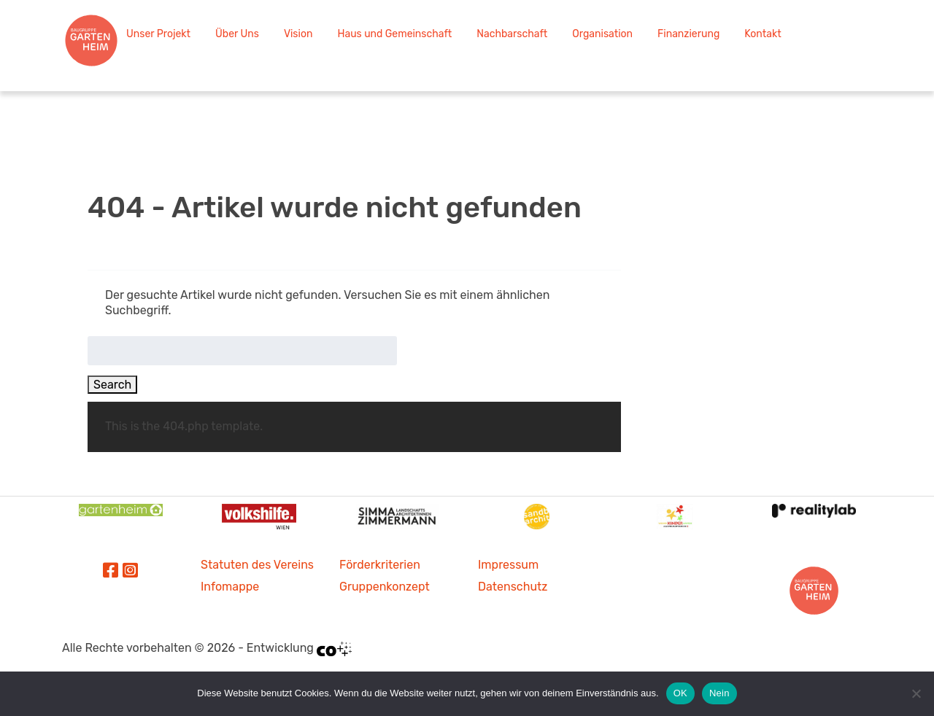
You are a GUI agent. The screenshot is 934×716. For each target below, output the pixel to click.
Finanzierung (688, 34)
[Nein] (915, 693)
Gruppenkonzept (384, 587)
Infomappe (230, 587)
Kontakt (762, 34)
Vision (298, 34)
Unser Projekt (158, 34)
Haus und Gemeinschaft (394, 34)
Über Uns (237, 34)
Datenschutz (512, 587)
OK (680, 693)
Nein (719, 693)
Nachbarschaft (511, 34)
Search (112, 385)
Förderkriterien (379, 565)
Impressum (508, 565)
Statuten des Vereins (257, 565)
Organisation (602, 34)
